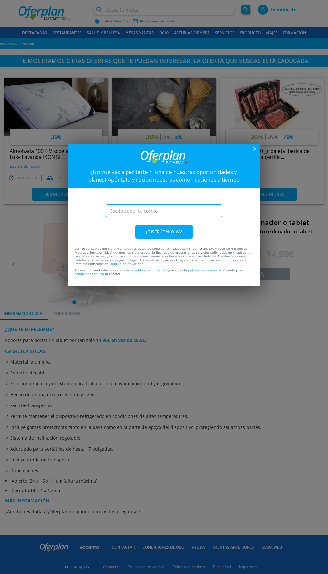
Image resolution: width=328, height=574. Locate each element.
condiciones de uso (89, 273)
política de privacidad (127, 264)
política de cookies (202, 270)
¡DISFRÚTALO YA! (164, 232)
